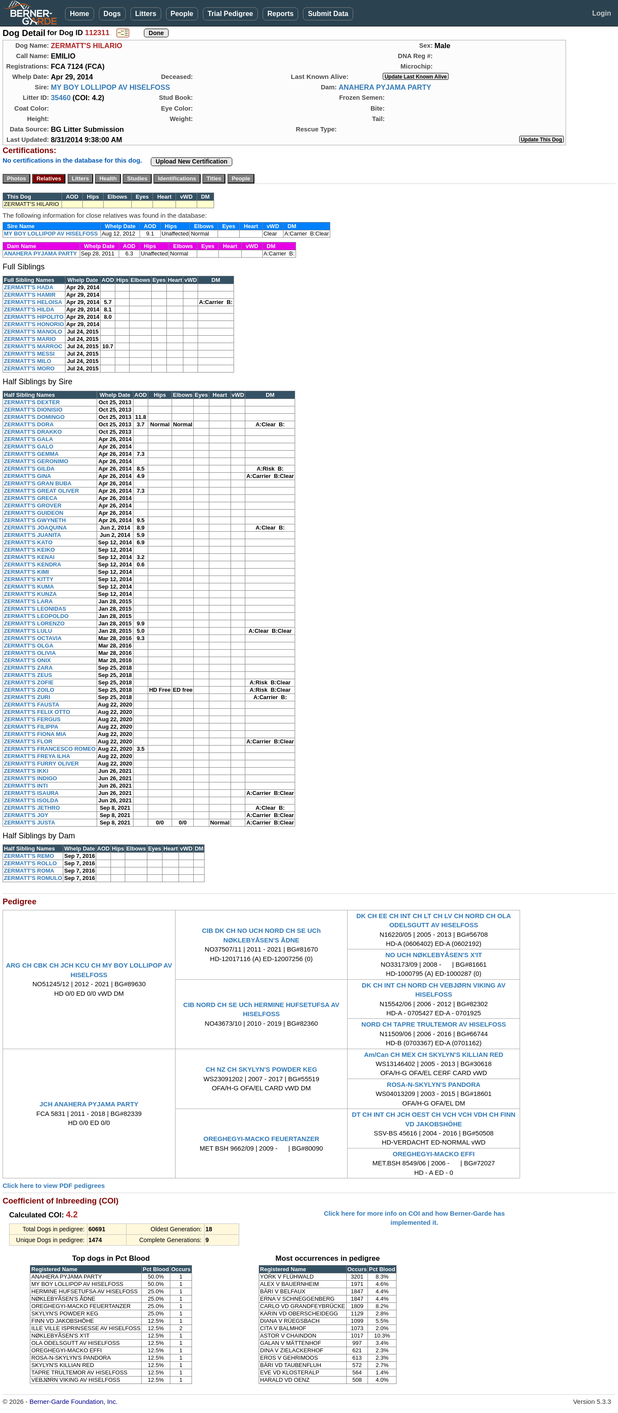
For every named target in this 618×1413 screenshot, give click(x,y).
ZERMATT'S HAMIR (29, 294)
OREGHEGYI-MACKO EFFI (434, 1154)
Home (79, 13)
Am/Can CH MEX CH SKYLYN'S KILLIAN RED (433, 1054)
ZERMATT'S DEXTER (32, 402)
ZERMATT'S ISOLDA (31, 800)
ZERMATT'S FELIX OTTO (37, 712)
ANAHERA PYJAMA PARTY (384, 87)
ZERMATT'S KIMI (26, 572)
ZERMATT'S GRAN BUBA (38, 483)
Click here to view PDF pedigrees (54, 1185)
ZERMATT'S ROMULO (33, 878)
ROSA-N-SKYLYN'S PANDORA (434, 1084)
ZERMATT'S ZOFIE (29, 682)
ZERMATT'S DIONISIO (33, 409)
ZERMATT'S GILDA (29, 468)
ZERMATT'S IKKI (26, 771)
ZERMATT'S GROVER (33, 505)
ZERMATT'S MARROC (33, 346)
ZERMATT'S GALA (28, 439)
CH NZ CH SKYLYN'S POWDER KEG (261, 1069)
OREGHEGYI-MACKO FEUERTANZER (261, 1138)
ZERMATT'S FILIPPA (31, 726)
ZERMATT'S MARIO (30, 339)
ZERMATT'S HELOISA (33, 302)
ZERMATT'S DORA (29, 424)
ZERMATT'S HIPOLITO (34, 317)
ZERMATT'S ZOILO (29, 690)
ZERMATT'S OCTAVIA (33, 638)
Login (601, 13)
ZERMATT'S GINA (27, 476)
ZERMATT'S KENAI (29, 557)
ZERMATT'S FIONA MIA (35, 734)
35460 (61, 97)
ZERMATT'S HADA (28, 287)
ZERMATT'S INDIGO (30, 778)
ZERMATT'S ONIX (27, 660)
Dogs (112, 13)
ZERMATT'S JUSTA (29, 822)
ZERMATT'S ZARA (28, 667)
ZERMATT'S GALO (28, 446)
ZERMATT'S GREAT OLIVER (41, 490)
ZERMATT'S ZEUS (28, 675)
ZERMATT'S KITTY (28, 579)
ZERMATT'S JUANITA (32, 535)
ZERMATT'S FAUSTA (31, 704)
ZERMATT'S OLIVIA (30, 653)
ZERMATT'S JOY (26, 815)
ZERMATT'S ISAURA (31, 793)
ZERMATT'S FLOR (28, 741)
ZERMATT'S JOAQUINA (35, 527)
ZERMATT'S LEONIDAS (35, 608)
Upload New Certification (192, 161)
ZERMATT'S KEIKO (29, 549)
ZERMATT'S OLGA (28, 645)
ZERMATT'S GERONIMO (36, 461)
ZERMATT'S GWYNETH (35, 520)
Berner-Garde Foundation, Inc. (73, 1401)
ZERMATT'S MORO (29, 368)
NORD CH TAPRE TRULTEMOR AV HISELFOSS (433, 1024)
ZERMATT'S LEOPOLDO (36, 616)
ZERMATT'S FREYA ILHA (37, 756)
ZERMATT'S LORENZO (34, 623)
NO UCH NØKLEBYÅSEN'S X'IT (433, 954)
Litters (145, 13)
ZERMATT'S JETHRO (32, 808)
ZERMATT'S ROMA (29, 870)
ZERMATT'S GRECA (30, 498)
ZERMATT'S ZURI (27, 697)
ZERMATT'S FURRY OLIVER (41, 763)
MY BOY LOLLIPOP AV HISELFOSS (110, 87)
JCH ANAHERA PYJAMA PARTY (88, 1104)
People (182, 13)
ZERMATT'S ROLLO (30, 863)
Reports (280, 13)
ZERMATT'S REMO (29, 856)
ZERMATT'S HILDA (29, 309)
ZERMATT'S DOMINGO (34, 417)
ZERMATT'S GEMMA (31, 454)
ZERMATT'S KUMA (29, 586)
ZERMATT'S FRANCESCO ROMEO (50, 749)
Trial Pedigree (230, 13)
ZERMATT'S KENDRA (32, 564)
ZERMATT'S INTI (26, 785)
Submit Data (328, 13)
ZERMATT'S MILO (27, 361)
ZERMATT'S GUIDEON (33, 513)
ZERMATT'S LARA (28, 601)
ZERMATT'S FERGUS (32, 719)
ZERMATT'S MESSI (29, 353)
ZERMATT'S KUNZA (30, 594)
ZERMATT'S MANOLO (33, 331)
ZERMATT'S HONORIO (34, 324)
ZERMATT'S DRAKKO (33, 431)
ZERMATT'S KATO (28, 542)
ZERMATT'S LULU (28, 631)
